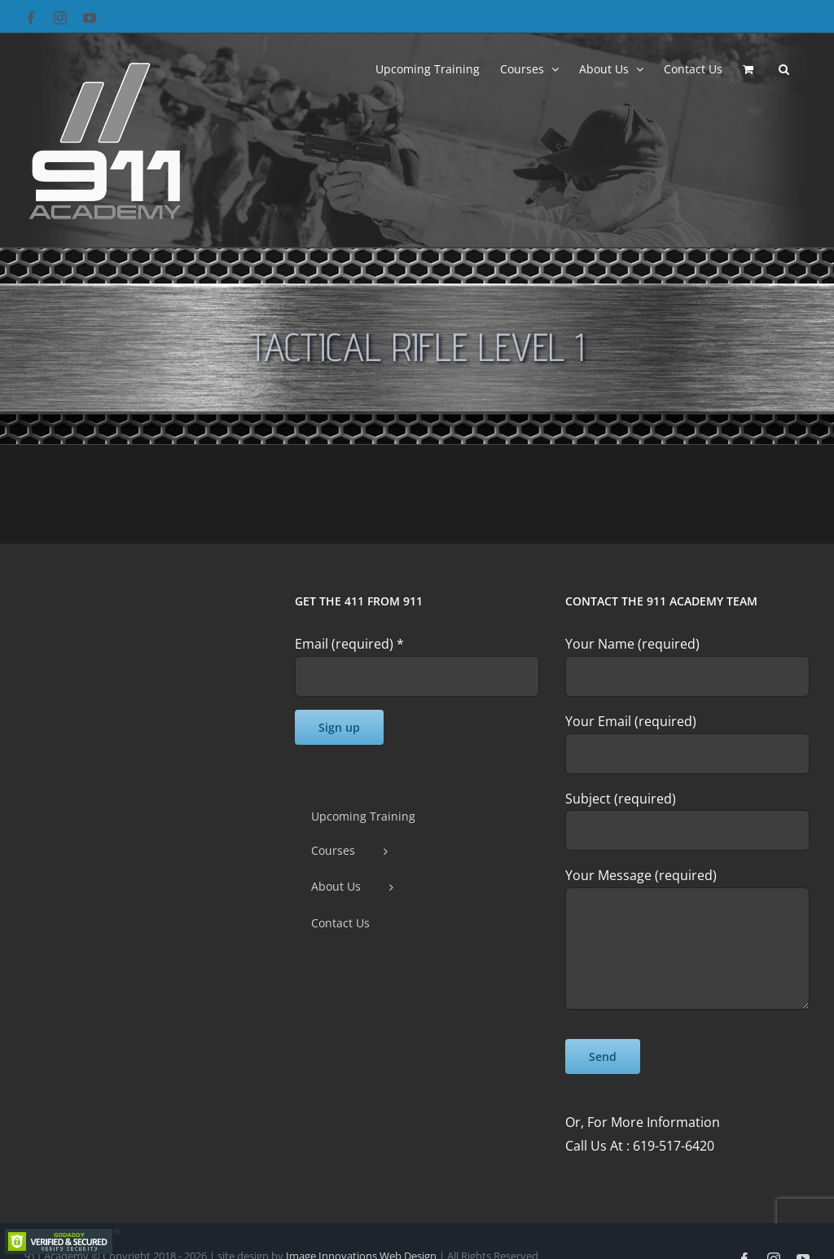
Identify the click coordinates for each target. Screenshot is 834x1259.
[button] (784, 67)
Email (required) (349, 644)
